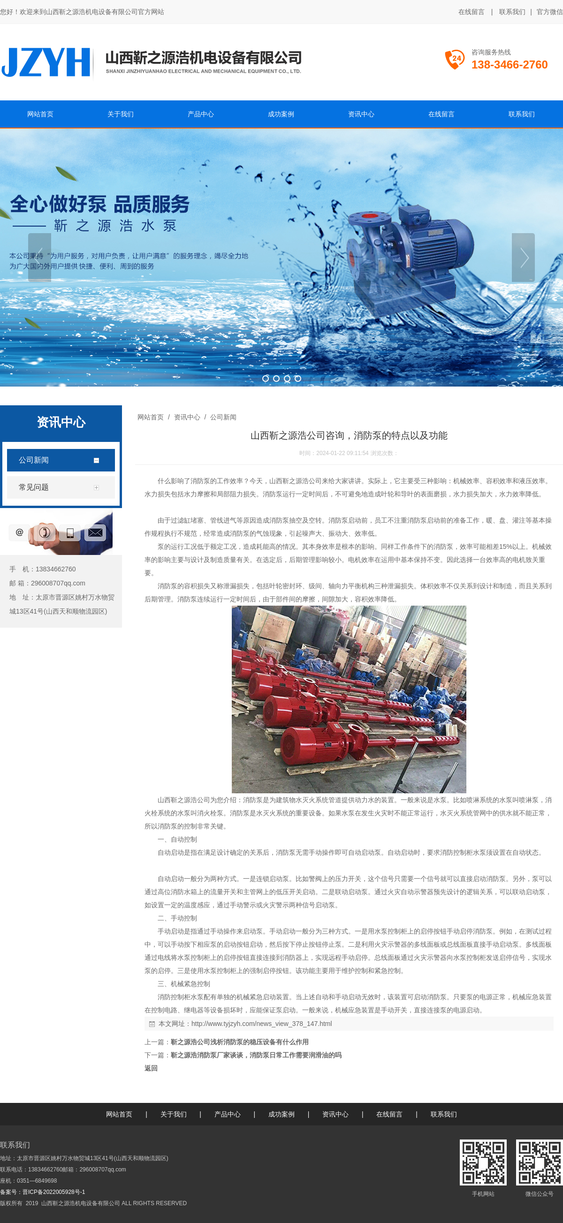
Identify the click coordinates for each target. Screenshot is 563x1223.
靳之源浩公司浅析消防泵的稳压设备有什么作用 (240, 1042)
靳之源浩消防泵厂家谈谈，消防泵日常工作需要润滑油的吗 (256, 1055)
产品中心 (227, 1114)
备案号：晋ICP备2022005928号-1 (42, 1192)
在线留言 (471, 11)
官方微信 (550, 12)
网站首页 (150, 417)
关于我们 (173, 1114)
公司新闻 (222, 417)
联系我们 (512, 11)
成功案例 (281, 1114)
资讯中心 (187, 417)
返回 (151, 1068)
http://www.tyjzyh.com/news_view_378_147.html (261, 1023)
